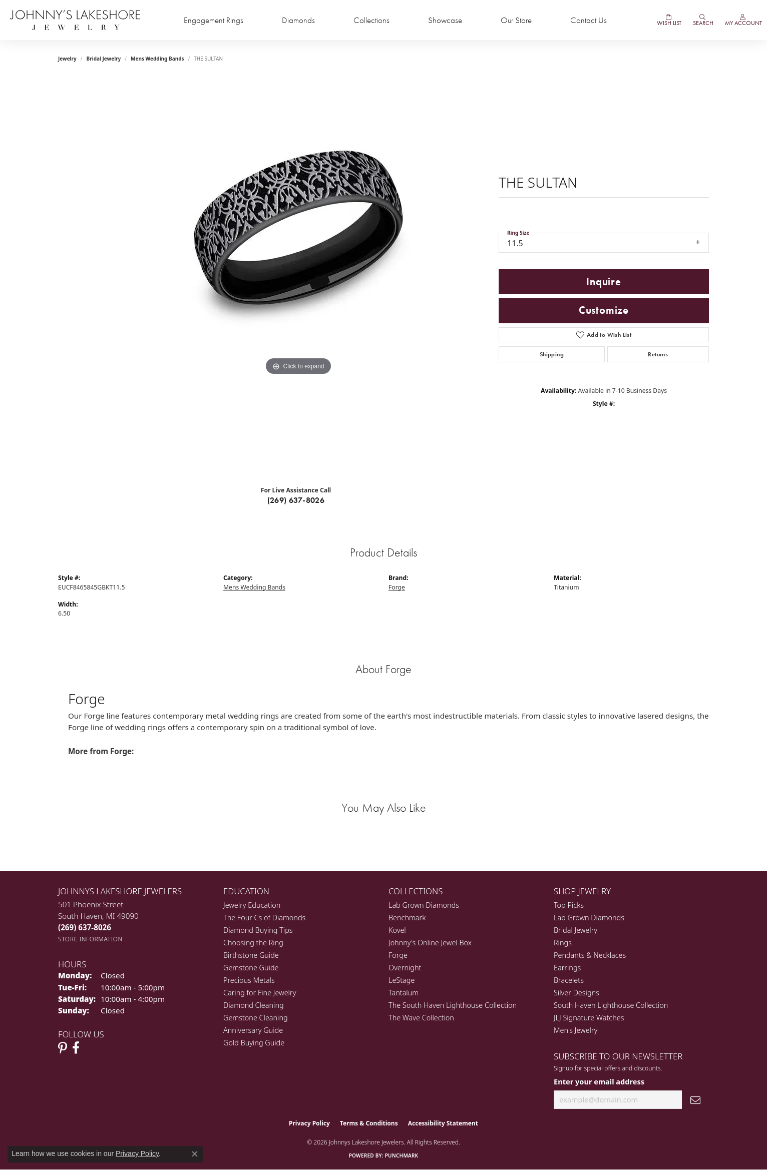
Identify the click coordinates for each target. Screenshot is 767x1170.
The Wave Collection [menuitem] (421, 1017)
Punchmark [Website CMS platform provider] (402, 1155)
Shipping (552, 354)
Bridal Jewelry (104, 58)
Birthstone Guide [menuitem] (251, 955)
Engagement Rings (213, 20)
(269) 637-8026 (296, 500)
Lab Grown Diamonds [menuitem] (424, 905)
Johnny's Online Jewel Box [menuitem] (430, 942)
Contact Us (588, 20)
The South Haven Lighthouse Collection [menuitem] (453, 1005)
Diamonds (298, 20)
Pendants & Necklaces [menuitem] (590, 955)
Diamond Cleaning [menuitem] (253, 1005)
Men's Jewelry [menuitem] (575, 1030)
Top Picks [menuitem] (569, 905)
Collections (371, 20)
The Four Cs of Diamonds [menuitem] (264, 917)
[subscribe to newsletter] (695, 1099)
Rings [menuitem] (563, 942)
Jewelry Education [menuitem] (251, 905)
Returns (658, 354)
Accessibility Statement (443, 1123)
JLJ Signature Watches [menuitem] (589, 1017)
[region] (298, 278)
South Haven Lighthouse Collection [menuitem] (611, 1005)
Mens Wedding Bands (157, 58)
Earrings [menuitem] (567, 967)
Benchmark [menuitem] (407, 917)
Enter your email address (599, 1081)
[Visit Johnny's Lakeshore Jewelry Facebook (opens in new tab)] (76, 1048)
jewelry (67, 58)
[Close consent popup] (195, 1154)
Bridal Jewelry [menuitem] (575, 930)
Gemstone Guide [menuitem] (250, 967)
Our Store (516, 20)
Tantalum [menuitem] (404, 992)
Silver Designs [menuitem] (576, 992)
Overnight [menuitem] (405, 967)
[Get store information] (90, 939)
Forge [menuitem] (398, 955)
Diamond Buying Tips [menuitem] (258, 930)
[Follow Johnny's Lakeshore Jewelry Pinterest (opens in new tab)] (62, 1048)
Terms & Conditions (369, 1123)
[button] (702, 20)
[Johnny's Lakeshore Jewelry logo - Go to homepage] (75, 20)
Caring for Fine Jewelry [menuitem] (259, 992)
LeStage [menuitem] (402, 980)
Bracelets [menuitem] (569, 980)
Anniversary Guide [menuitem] (253, 1030)
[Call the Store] (84, 927)
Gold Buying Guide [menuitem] (253, 1042)
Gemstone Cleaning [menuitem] (255, 1017)
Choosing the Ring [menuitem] (253, 942)
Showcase (445, 20)
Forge (397, 587)
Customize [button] (604, 310)
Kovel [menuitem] (397, 930)
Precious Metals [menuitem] (249, 980)
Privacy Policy (309, 1123)
